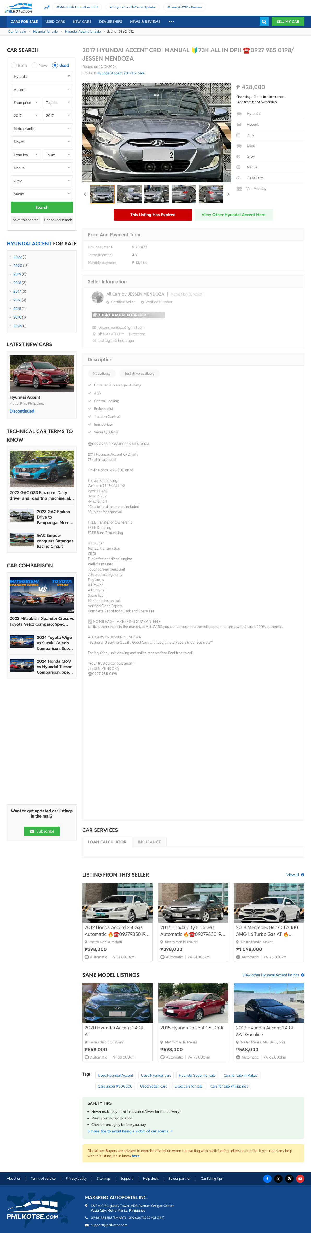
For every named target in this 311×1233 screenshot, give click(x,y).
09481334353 (101, 1218)
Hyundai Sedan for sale (197, 1075)
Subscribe (41, 831)
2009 (17, 326)
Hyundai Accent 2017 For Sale (121, 73)
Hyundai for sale (45, 31)
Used (64, 65)
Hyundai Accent (25, 397)
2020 (17, 265)
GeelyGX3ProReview (186, 7)
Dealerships (110, 21)
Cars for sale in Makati (241, 1075)
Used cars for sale (189, 1086)
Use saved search (58, 220)
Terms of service (43, 1178)
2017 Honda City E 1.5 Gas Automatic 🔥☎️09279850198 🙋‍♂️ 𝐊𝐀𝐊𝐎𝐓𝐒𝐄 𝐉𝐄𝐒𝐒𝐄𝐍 (192, 931)
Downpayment (100, 247)
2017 (17, 291)
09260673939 (140, 1218)
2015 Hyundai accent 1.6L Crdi (191, 1028)
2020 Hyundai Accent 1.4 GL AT (114, 1031)
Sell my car (288, 21)
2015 (17, 308)
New (43, 65)
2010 (17, 317)
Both (22, 65)
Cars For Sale (24, 21)
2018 (17, 282)
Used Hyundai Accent (115, 1075)
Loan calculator (107, 842)
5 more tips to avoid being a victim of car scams (130, 1131)
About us (14, 1178)
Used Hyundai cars (156, 1075)
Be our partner (179, 1178)
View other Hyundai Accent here (234, 215)
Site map (103, 1178)
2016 (17, 300)
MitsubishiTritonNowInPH (78, 7)
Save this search (26, 220)
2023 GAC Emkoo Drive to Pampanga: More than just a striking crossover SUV (54, 517)
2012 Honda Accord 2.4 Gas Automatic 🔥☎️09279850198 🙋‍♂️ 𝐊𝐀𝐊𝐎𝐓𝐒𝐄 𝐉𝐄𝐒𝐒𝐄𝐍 (116, 931)
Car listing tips (212, 1178)
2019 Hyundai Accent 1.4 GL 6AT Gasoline (265, 1031)
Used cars (55, 21)
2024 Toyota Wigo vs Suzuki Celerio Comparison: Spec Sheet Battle (54, 643)
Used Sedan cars (153, 1086)
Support (126, 1178)
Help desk (150, 1178)
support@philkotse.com (109, 1225)
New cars (82, 21)
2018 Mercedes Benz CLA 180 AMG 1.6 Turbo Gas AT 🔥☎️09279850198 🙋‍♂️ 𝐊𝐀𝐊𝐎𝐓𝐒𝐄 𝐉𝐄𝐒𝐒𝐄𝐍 (267, 931)
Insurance (149, 842)
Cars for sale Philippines (229, 1086)
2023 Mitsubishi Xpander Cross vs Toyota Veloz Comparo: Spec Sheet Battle (42, 621)
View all (292, 874)
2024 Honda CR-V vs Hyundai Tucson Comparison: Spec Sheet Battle (54, 667)
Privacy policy (76, 1178)
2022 (17, 257)
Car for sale (17, 31)
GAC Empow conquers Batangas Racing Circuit (55, 541)
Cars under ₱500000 (115, 1086)
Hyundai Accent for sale (83, 31)
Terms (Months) (100, 255)
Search (41, 207)
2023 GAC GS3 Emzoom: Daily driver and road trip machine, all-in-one (41, 495)
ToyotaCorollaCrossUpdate (134, 7)
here (136, 1156)
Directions (137, 334)
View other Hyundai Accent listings (270, 975)
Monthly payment (102, 262)
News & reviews (145, 21)
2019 (17, 274)
